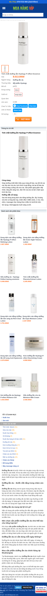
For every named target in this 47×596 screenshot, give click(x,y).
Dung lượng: (6, 90)
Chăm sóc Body (8, 460)
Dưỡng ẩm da (18, 80)
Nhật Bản (18, 95)
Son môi (6, 420)
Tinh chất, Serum (10, 427)
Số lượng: (5, 114)
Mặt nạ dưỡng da (10, 457)
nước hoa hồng (37, 569)
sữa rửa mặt (11, 569)
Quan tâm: (5, 99)
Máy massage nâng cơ (11, 466)
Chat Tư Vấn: (6, 106)
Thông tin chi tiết (7, 128)
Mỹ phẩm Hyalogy (20, 83)
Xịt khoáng (7, 436)
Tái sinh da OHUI (10, 451)
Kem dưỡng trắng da (11, 445)
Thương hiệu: (6, 83)
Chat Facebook (21, 106)
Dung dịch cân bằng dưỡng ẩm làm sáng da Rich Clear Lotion (11, 318)
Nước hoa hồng (9, 433)
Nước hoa (6, 417)
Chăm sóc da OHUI (10, 454)
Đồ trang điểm (8, 463)
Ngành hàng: (6, 80)
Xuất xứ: (4, 94)
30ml (17, 90)
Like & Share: (6, 110)
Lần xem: (4, 102)
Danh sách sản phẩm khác (10, 211)
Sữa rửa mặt (8, 430)
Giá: (2, 77)
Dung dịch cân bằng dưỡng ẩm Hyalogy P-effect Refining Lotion (11, 240)
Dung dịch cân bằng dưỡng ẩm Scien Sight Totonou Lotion (33, 240)
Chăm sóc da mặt (9, 424)
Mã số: (3, 86)
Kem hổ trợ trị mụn (10, 448)
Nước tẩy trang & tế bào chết (14, 439)
